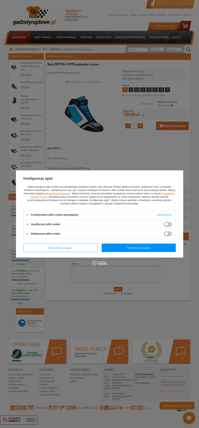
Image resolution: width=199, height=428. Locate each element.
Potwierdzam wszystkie (138, 247)
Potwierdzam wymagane (60, 247)
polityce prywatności (60, 193)
